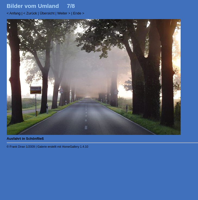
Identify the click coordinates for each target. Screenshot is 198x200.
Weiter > (63, 13)
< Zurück (30, 13)
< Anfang (14, 13)
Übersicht (47, 13)
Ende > (78, 13)
